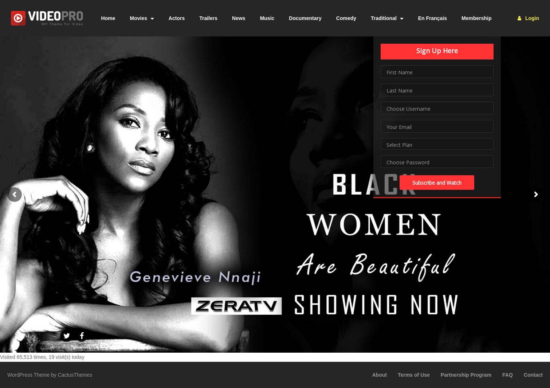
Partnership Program (466, 375)
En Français (432, 18)
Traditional (387, 18)
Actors (177, 18)
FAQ (507, 375)
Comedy (346, 18)
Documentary (305, 18)
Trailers (208, 18)
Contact (533, 375)
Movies (142, 18)
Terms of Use (414, 375)
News (238, 18)
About (379, 375)
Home (108, 18)
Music (267, 18)
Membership (476, 18)
